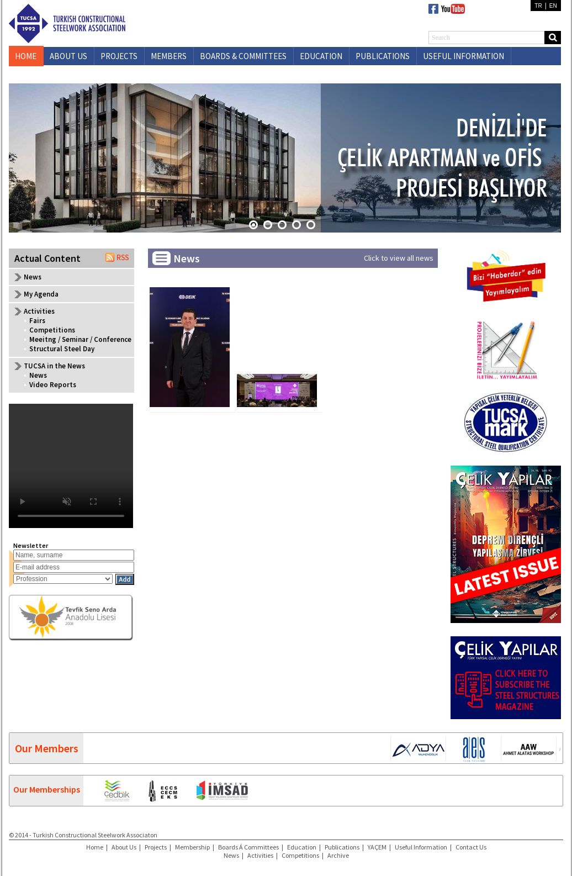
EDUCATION (321, 56)
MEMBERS (169, 56)
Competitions (52, 330)
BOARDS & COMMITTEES (243, 56)
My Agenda (41, 294)
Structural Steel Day (61, 348)
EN (553, 6)
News (32, 277)
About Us (124, 847)
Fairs (37, 320)
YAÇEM (377, 847)
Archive (338, 855)
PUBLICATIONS (383, 56)
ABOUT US (68, 56)
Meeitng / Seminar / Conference (80, 339)
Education (301, 847)
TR (538, 6)
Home (94, 847)
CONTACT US (73, 74)
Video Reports (52, 384)
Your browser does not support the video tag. (71, 466)
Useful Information (421, 847)
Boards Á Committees (248, 847)
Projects (156, 847)
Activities (260, 855)
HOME (25, 56)
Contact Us (471, 847)
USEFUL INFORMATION (463, 56)
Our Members (46, 748)
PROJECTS (118, 56)
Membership (192, 847)
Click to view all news (398, 258)
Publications (342, 847)
